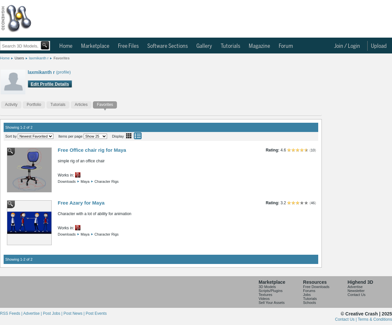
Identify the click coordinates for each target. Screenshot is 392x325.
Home (65, 46)
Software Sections (167, 46)
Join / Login (347, 46)
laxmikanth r (38, 58)
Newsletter (356, 291)
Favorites (61, 58)
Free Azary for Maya (81, 202)
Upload (379, 46)
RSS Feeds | (11, 313)
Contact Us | (346, 319)
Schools (309, 303)
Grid (129, 135)
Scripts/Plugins (271, 291)
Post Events (96, 313)
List (138, 135)
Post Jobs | (53, 313)
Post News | (75, 313)
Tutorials (230, 46)
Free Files (128, 46)
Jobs (307, 295)
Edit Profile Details (50, 83)
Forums (309, 291)
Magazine (259, 46)
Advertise (355, 287)
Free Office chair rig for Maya (92, 149)
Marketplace (95, 46)
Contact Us (356, 295)
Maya (85, 181)
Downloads (66, 181)
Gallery (204, 46)
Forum (286, 46)
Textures (265, 295)
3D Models (267, 287)
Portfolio (34, 104)
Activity (11, 104)
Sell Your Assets (272, 303)
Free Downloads (316, 287)
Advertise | (33, 313)
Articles (81, 104)
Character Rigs (107, 181)
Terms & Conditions (375, 319)
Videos (264, 299)
